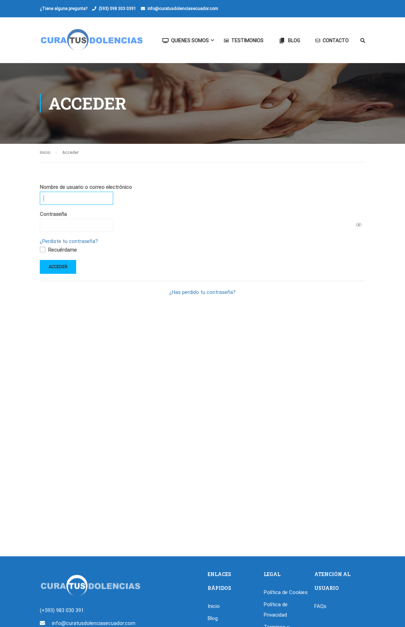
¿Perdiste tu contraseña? (69, 241)
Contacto (332, 40)
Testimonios (243, 40)
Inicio (214, 606)
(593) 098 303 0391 (117, 8)
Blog (289, 40)
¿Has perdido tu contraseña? (202, 292)
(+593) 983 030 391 (62, 610)
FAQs (320, 606)
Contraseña (53, 214)
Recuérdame (58, 250)
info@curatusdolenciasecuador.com (182, 8)
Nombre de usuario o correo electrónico (86, 187)
